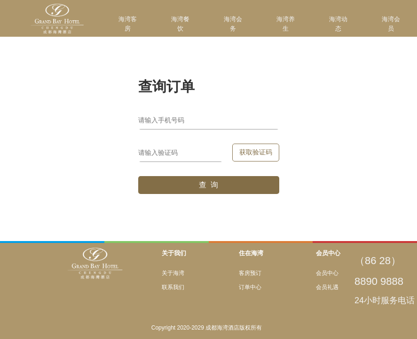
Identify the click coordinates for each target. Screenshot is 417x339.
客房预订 (250, 273)
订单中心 (250, 287)
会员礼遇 (327, 287)
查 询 (208, 185)
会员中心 (327, 273)
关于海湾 (173, 273)
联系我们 (173, 287)
